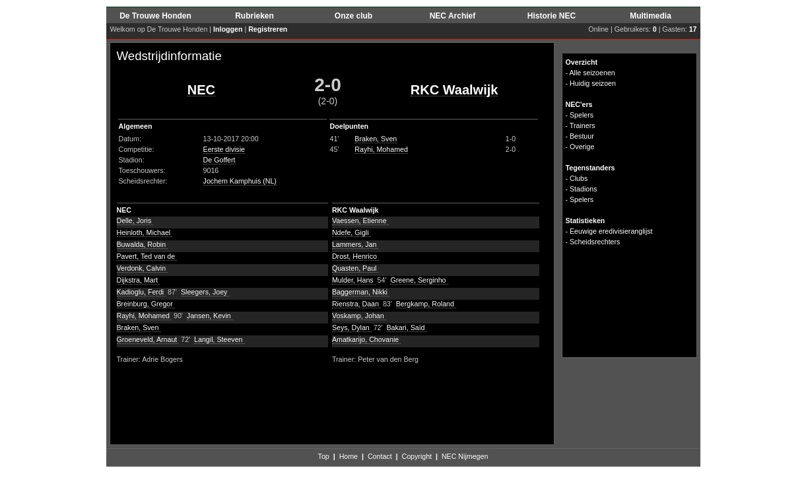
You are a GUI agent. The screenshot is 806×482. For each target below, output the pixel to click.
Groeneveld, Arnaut (148, 339)
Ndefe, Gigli (351, 232)
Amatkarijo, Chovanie (366, 339)
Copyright (416, 456)
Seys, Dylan (352, 327)
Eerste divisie (224, 149)
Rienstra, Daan (356, 304)
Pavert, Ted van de (147, 256)
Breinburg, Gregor (146, 304)
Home (348, 456)
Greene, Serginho (419, 280)
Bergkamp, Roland (426, 304)
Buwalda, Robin (142, 244)
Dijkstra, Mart (138, 280)
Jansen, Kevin (210, 316)
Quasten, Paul (355, 268)
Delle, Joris (135, 220)
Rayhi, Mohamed (381, 149)
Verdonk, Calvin (142, 268)
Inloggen (227, 29)
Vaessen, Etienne (360, 220)
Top (323, 456)
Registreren (267, 29)
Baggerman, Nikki (360, 292)
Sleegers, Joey (205, 292)
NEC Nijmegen (465, 456)
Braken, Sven (375, 139)
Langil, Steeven (219, 339)
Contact (380, 456)
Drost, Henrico (355, 256)
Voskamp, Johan (359, 316)
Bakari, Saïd (407, 327)
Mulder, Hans (354, 280)
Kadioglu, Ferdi (141, 292)
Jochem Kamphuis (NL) (240, 181)
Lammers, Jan (355, 244)
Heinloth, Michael (145, 232)
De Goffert (219, 160)
